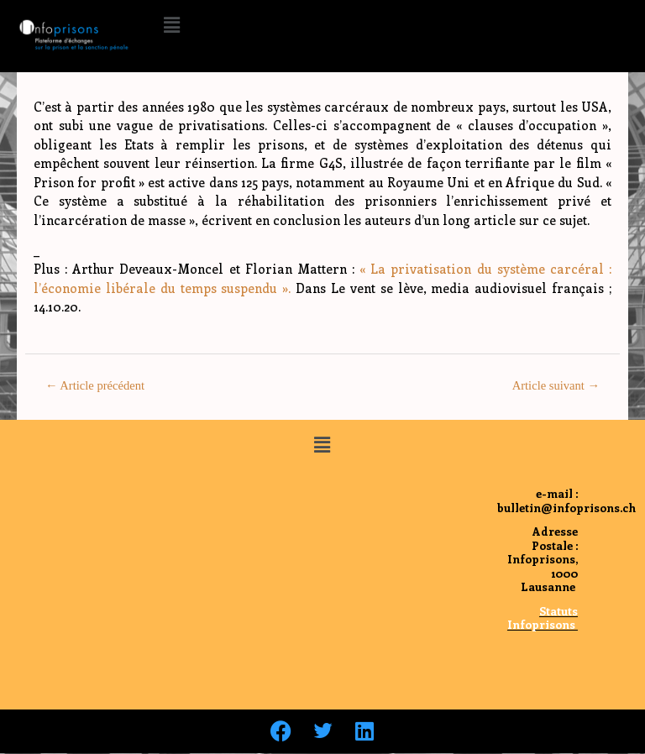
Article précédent (94, 385)
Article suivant (556, 385)
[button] (171, 24)
